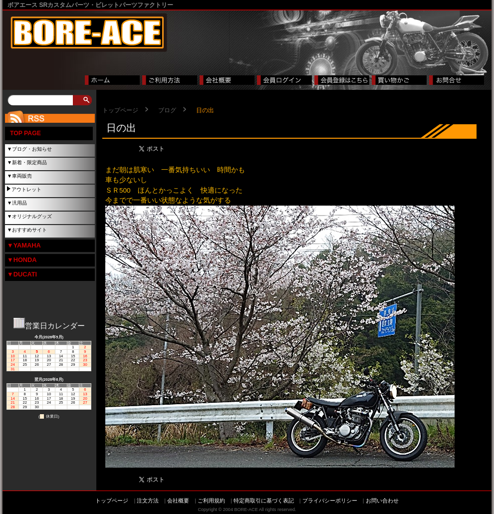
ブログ (167, 110)
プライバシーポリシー (329, 501)
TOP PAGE (25, 133)
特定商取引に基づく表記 (264, 501)
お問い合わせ (382, 501)
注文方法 (148, 501)
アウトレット (26, 189)
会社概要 (178, 501)
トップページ (120, 110)
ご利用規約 (211, 501)
